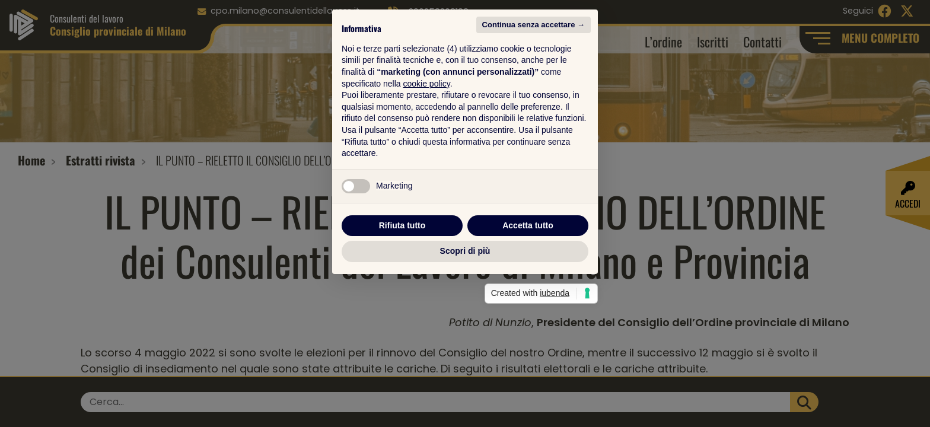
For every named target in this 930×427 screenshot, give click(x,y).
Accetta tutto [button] (527, 297)
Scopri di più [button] (465, 322)
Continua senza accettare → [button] (533, 96)
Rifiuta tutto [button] (402, 297)
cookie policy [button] (426, 155)
